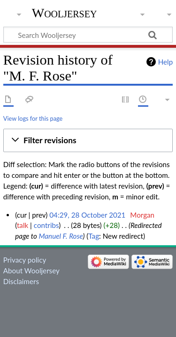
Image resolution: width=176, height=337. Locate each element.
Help (165, 62)
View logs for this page (32, 118)
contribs (46, 225)
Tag (93, 236)
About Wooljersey (31, 270)
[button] (88, 140)
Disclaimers (21, 281)
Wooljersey (64, 13)
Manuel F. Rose (60, 236)
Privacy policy (24, 260)
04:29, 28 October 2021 (87, 215)
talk (22, 225)
